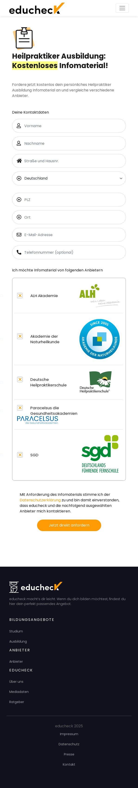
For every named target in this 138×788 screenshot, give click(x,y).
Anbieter (16, 661)
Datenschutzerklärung (40, 500)
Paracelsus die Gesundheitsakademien (53, 410)
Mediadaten (19, 691)
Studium (16, 631)
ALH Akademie (44, 295)
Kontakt (69, 764)
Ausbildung (18, 641)
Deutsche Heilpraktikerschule (48, 382)
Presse (69, 754)
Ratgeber (16, 702)
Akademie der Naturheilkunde (45, 339)
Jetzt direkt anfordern (69, 525)
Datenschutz (69, 744)
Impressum (69, 734)
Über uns (16, 681)
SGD (34, 455)
